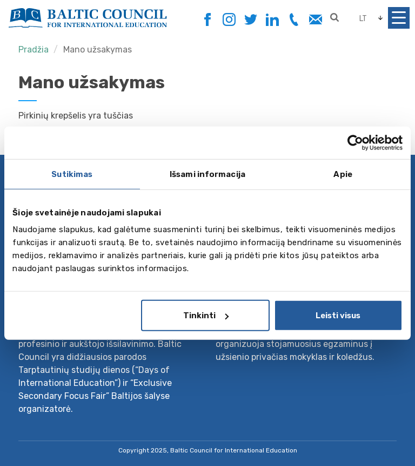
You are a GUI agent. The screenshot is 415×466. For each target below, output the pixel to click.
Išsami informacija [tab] (207, 174)
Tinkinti (206, 315)
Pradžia (33, 49)
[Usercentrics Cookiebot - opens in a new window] (355, 142)
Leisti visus (338, 315)
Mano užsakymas (97, 49)
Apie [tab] (342, 174)
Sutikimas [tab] (71, 174)
